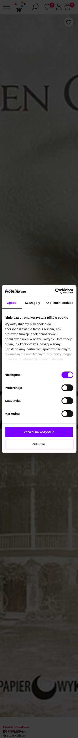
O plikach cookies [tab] (59, 302)
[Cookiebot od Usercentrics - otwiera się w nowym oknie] (55, 291)
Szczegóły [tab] (32, 302)
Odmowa (39, 444)
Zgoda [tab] (11, 302)
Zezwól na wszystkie (39, 432)
